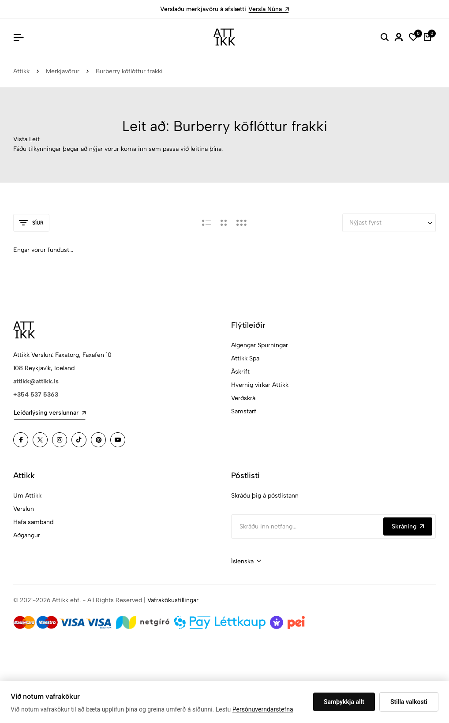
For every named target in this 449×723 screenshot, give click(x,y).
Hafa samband (33, 522)
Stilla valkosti (408, 701)
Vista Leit (26, 139)
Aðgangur (26, 535)
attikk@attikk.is (36, 381)
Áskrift (240, 371)
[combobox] (246, 561)
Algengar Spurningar (259, 345)
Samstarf (243, 411)
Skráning (408, 526)
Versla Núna (268, 9)
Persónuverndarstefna (262, 709)
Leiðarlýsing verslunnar (50, 412)
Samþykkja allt (344, 701)
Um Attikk (27, 495)
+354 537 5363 (35, 394)
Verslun (23, 509)
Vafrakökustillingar (172, 600)
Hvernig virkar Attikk (259, 385)
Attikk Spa (245, 358)
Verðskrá (243, 398)
